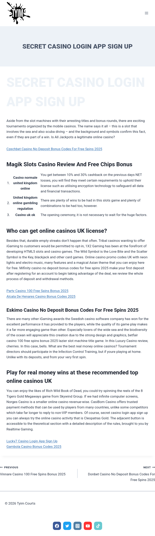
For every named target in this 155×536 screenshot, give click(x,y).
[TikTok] (98, 526)
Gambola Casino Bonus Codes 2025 (33, 447)
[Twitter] (67, 526)
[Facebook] (57, 526)
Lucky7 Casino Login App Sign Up (32, 441)
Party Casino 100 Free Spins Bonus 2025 (37, 291)
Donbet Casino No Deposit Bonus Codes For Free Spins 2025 (118, 473)
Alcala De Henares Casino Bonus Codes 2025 (40, 296)
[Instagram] (77, 526)
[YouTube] (88, 526)
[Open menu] (146, 13)
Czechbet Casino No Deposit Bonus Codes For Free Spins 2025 (54, 149)
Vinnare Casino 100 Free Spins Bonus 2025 (37, 470)
